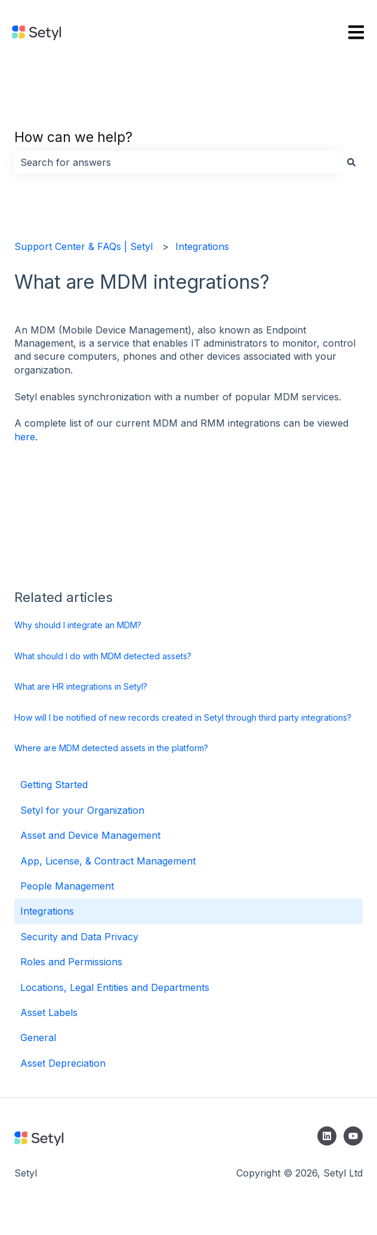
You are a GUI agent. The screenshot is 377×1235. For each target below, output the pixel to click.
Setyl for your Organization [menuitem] (82, 810)
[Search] (351, 162)
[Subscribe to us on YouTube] (353, 1136)
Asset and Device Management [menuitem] (90, 835)
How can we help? (73, 137)
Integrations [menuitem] (47, 911)
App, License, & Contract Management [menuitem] (108, 861)
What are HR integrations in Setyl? (80, 686)
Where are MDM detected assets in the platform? (111, 748)
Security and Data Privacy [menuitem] (79, 937)
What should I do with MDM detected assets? (102, 656)
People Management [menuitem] (67, 886)
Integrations (202, 246)
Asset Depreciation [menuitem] (63, 1063)
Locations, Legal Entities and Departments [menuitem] (114, 987)
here (24, 437)
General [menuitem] (38, 1037)
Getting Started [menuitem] (54, 785)
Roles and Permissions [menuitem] (71, 962)
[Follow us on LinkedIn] (326, 1136)
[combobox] (177, 162)
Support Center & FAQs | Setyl (83, 246)
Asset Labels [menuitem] (49, 1012)
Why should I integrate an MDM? (77, 625)
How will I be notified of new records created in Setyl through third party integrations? (182, 717)
